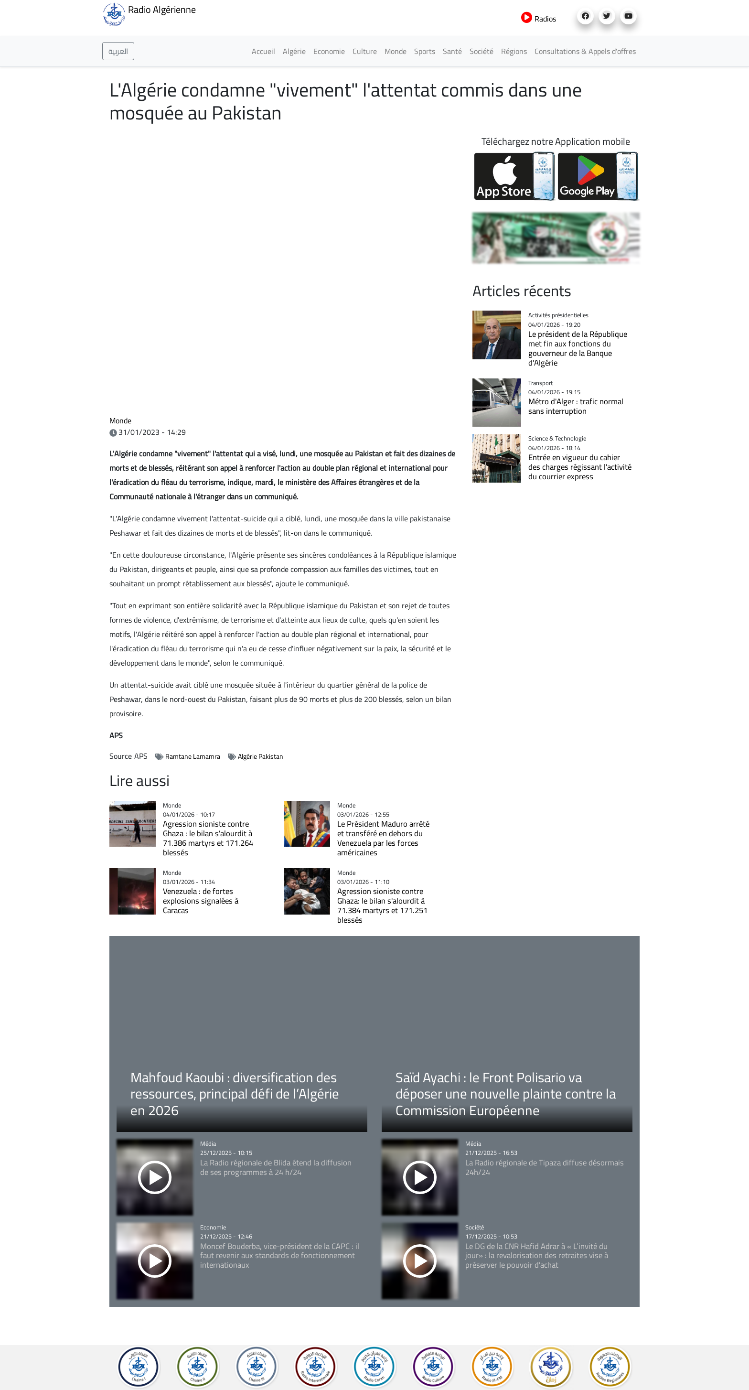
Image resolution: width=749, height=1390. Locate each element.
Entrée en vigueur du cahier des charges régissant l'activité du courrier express (579, 467)
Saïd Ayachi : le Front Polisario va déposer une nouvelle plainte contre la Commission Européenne (506, 1093)
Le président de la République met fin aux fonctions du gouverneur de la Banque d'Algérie (577, 348)
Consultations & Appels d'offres (585, 51)
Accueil (263, 51)
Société (481, 51)
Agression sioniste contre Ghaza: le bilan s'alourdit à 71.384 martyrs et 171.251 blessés (382, 905)
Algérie (294, 51)
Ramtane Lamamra (192, 756)
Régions (514, 51)
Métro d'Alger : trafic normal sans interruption (575, 406)
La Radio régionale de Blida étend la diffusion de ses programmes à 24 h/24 (276, 1167)
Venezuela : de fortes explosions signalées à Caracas (200, 901)
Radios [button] (538, 18)
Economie (329, 51)
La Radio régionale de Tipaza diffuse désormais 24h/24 (544, 1167)
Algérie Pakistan (260, 756)
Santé (452, 51)
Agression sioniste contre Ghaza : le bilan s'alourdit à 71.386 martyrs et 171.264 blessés (208, 838)
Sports (424, 51)
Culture (365, 51)
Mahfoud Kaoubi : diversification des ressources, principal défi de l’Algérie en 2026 (234, 1093)
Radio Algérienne (149, 13)
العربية (118, 51)
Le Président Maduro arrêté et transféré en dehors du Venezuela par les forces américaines (383, 838)
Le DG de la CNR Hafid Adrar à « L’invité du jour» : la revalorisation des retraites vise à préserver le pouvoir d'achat (536, 1256)
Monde (396, 51)
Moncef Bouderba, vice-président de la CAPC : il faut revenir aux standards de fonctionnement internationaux (279, 1256)
